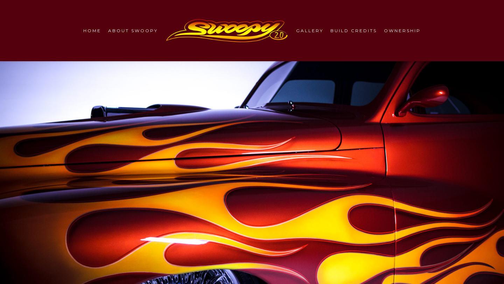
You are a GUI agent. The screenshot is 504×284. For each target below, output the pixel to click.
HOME (92, 30)
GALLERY (309, 30)
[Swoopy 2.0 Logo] (227, 31)
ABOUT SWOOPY (133, 30)
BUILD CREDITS (353, 30)
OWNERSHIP (402, 30)
